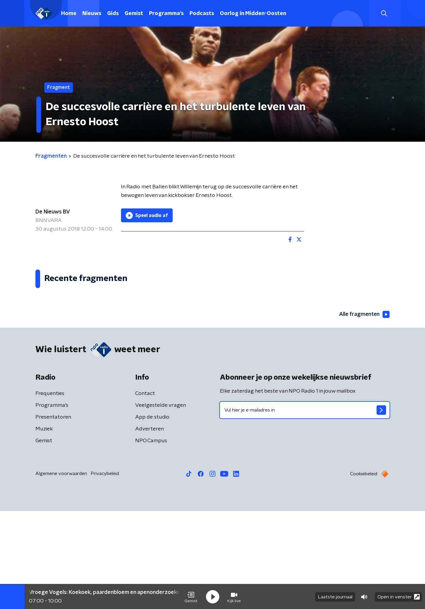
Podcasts (201, 13)
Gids (113, 13)
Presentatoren (53, 515)
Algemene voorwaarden (61, 571)
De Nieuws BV (52, 212)
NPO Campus (151, 538)
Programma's (166, 13)
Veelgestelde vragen (160, 503)
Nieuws (91, 13)
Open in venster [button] (398, 596)
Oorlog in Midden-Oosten (253, 13)
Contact (145, 491)
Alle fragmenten (364, 412)
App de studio (152, 515)
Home (68, 13)
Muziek (44, 527)
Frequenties (49, 491)
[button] (191, 596)
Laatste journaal (335, 596)
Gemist (134, 13)
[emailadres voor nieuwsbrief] (305, 508)
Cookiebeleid (363, 571)
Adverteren (149, 527)
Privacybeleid (105, 571)
